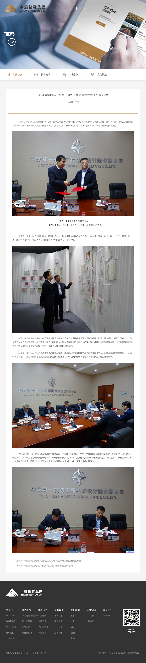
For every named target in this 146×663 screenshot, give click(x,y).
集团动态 (17, 74)
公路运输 (42, 616)
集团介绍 (10, 616)
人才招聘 (91, 610)
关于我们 (10, 610)
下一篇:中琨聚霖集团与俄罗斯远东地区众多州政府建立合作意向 (44, 566)
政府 (73, 616)
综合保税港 (27, 633)
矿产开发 (42, 633)
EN (79, 8)
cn (73, 8)
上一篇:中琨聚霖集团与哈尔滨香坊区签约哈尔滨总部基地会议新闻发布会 (48, 561)
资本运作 (26, 627)
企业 (73, 621)
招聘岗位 (91, 621)
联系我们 (107, 610)
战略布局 (75, 610)
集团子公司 (11, 627)
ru (86, 8)
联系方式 (107, 616)
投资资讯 (45, 74)
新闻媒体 (59, 610)
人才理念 (91, 616)
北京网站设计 (134, 653)
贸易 (73, 638)
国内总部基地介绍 (30, 616)
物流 (73, 627)
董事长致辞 (11, 621)
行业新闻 (73, 74)
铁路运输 (42, 621)
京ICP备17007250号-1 (118, 653)
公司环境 (10, 638)
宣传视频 (102, 74)
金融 (73, 633)
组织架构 (10, 633)
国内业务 (26, 610)
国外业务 (42, 610)
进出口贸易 (27, 621)
